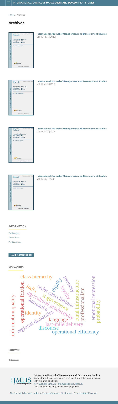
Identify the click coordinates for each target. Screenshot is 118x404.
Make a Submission (21, 255)
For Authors (14, 237)
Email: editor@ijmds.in (68, 386)
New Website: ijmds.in (45, 383)
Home (12, 15)
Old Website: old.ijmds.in (70, 383)
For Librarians (15, 242)
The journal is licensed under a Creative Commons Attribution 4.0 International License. (53, 393)
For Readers (14, 233)
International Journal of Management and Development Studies (54, 2)
